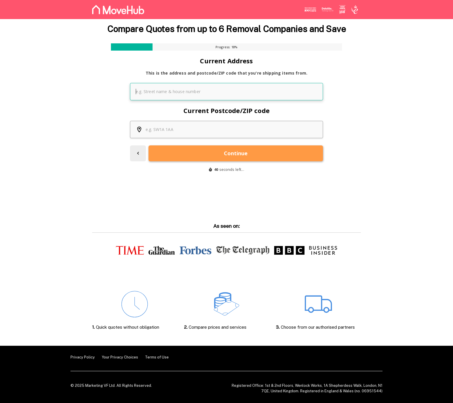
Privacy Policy (82, 357)
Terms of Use (157, 357)
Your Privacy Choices (120, 357)
